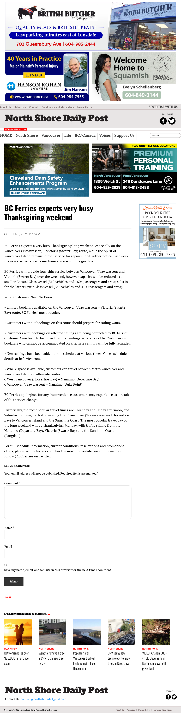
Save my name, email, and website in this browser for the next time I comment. (58, 570)
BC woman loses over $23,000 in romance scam (16, 658)
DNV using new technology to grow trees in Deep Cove (119, 658)
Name (9, 528)
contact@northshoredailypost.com (43, 699)
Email (9, 547)
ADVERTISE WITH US (163, 107)
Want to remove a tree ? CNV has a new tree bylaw (52, 658)
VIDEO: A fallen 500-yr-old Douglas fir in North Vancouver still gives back (154, 660)
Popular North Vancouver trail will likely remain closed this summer (84, 660)
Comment (12, 483)
